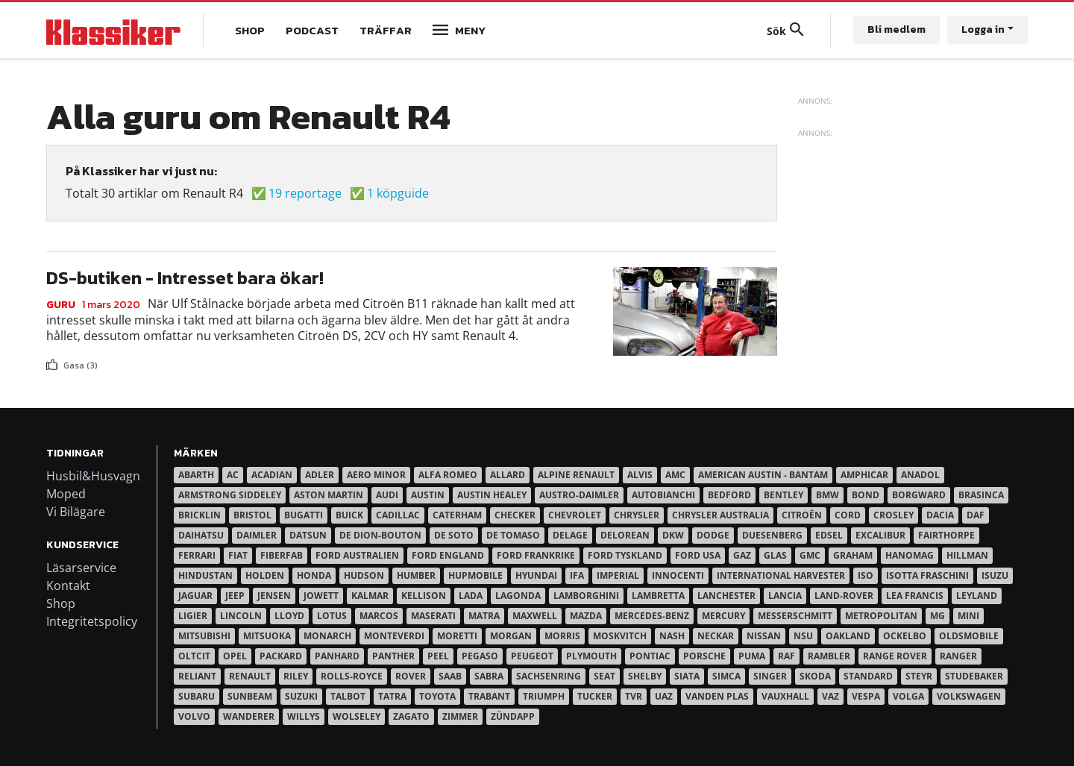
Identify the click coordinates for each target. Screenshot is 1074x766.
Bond (865, 495)
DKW (673, 535)
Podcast (312, 30)
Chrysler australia (720, 515)
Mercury (723, 615)
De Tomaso (513, 535)
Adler (319, 474)
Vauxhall (785, 696)
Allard (507, 474)
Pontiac (650, 656)
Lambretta (658, 595)
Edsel (829, 535)
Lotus (332, 615)
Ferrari (197, 555)
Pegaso (480, 656)
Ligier (192, 615)
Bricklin (199, 515)
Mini (968, 615)
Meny (470, 30)
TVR (633, 696)
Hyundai (536, 575)
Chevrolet (574, 515)
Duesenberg (772, 535)
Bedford (729, 495)
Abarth (196, 474)
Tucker (594, 696)
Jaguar (195, 595)
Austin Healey (492, 495)
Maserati (433, 615)
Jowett (321, 595)
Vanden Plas (717, 696)
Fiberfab (281, 555)
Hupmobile (475, 575)
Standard (868, 676)
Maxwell (534, 615)
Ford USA (697, 555)
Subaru (196, 696)
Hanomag (909, 555)
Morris (562, 636)
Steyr (918, 676)
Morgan (511, 636)
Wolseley (356, 716)
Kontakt (68, 585)
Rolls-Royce (352, 676)
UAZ (664, 696)
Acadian (271, 474)
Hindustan (205, 575)
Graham (853, 555)
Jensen (274, 595)
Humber (416, 575)
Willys (303, 716)
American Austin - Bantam (763, 474)
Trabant (489, 696)
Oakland (848, 636)
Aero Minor (376, 474)
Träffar (385, 30)
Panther (393, 656)
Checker (515, 515)
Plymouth (591, 656)
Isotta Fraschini (927, 575)
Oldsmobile (969, 636)
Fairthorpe (946, 535)
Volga (908, 696)
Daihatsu (201, 535)
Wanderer (248, 716)
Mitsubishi (204, 636)
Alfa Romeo (447, 474)
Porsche (704, 656)
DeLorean (625, 535)
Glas (775, 555)
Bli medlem (896, 29)
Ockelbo (904, 636)
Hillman (967, 555)
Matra (484, 615)
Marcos (378, 615)
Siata (687, 676)
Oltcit (194, 656)
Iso (865, 575)
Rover (410, 676)
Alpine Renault (576, 474)
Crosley (893, 515)
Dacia (940, 515)
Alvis (640, 474)
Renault (250, 676)
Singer (770, 676)
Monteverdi (394, 636)
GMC (810, 555)
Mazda (586, 615)
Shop (250, 30)
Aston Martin (328, 495)
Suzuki (301, 696)
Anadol (920, 474)
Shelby (645, 676)
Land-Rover (843, 595)
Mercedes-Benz (652, 615)
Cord (848, 515)
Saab (450, 676)
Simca (726, 676)
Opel (235, 656)
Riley (295, 676)
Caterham (457, 515)
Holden (264, 575)
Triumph (544, 696)
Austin (428, 495)
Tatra (392, 696)
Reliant (197, 676)
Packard (281, 656)
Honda (314, 575)
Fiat (238, 555)
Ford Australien (357, 555)
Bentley (783, 495)
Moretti (457, 636)
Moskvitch (620, 636)
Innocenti (678, 575)
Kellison (423, 595)
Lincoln (241, 615)
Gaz (742, 555)
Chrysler (636, 515)
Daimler (256, 535)
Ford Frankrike (536, 555)
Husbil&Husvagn (93, 476)
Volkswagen (969, 696)
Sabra (488, 676)
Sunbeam (249, 696)
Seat (604, 676)
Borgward (919, 495)
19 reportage (305, 193)
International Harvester (781, 575)
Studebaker (974, 676)
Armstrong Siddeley (229, 495)
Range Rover (895, 656)
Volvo (194, 716)
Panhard (337, 656)
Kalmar (370, 595)
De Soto (454, 535)
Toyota (437, 696)
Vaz (830, 696)
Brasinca (981, 495)
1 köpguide (398, 193)
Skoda (815, 676)
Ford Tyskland (625, 555)
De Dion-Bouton (380, 535)
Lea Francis (914, 595)
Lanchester (726, 595)
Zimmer (460, 716)
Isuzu (995, 575)
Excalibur (880, 535)
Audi (387, 495)
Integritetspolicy (91, 621)
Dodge (713, 535)
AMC (675, 474)
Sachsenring (548, 676)
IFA (577, 575)
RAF (786, 656)
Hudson (364, 575)
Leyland (976, 595)
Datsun (308, 535)
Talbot (347, 696)
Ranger (958, 656)
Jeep (235, 595)
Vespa (866, 696)
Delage (570, 535)
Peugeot (532, 656)
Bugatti (303, 515)
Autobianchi (663, 495)
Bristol (252, 515)
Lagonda (518, 595)
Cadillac (398, 515)
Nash (672, 636)
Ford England (448, 555)
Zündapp (513, 716)
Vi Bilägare (75, 511)
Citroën (802, 515)
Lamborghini (586, 595)
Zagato (411, 716)
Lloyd (289, 615)
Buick (349, 515)
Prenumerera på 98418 (52, 378)
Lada (471, 595)
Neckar (715, 636)
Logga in (983, 29)
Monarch (327, 636)
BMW (827, 495)
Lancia (785, 595)
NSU (803, 636)
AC (233, 474)
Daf (975, 515)
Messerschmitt (795, 615)
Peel (438, 656)
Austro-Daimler (579, 495)
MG (937, 615)
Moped (66, 494)
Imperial (618, 575)
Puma (751, 656)
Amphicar (864, 474)
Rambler (829, 656)
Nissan (764, 636)
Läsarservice (81, 567)
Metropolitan (881, 615)
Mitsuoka (267, 636)
